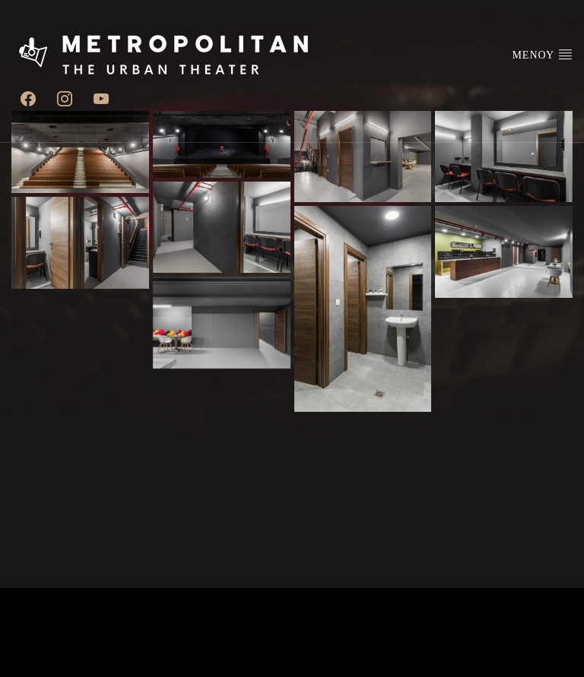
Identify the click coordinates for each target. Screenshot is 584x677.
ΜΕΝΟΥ (542, 54)
